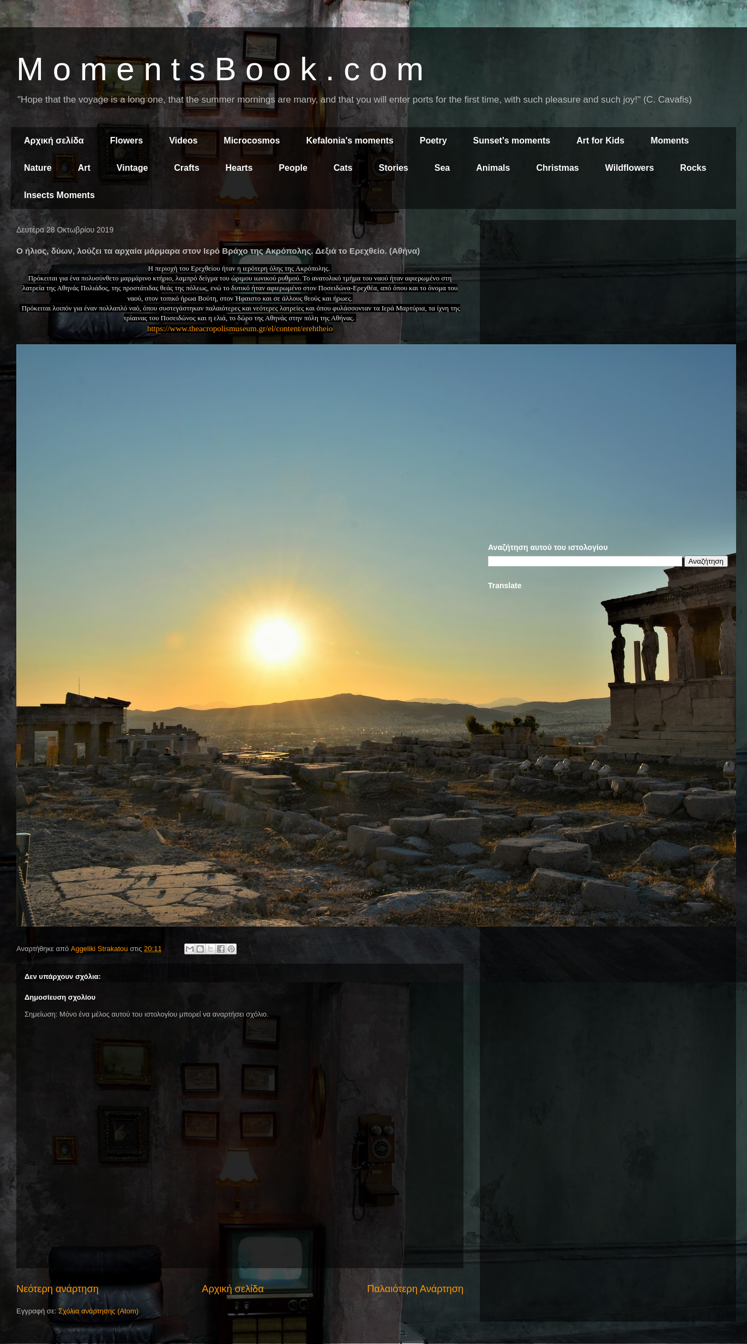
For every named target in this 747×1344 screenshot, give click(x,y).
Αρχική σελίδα (54, 140)
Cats (343, 167)
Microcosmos (252, 140)
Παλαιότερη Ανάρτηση (415, 1288)
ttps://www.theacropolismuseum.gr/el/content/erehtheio (242, 328)
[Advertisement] (608, 304)
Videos (183, 140)
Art (84, 167)
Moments (669, 140)
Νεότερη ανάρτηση (57, 1288)
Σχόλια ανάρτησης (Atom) (98, 1311)
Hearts (239, 167)
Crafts (186, 167)
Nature (38, 167)
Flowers (126, 140)
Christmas (557, 167)
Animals (493, 167)
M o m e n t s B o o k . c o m (220, 69)
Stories (393, 167)
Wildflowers (629, 167)
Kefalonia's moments (349, 140)
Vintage (132, 167)
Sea (442, 167)
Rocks (693, 167)
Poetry (433, 140)
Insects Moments (59, 195)
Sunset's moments (512, 140)
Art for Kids (600, 140)
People (293, 167)
